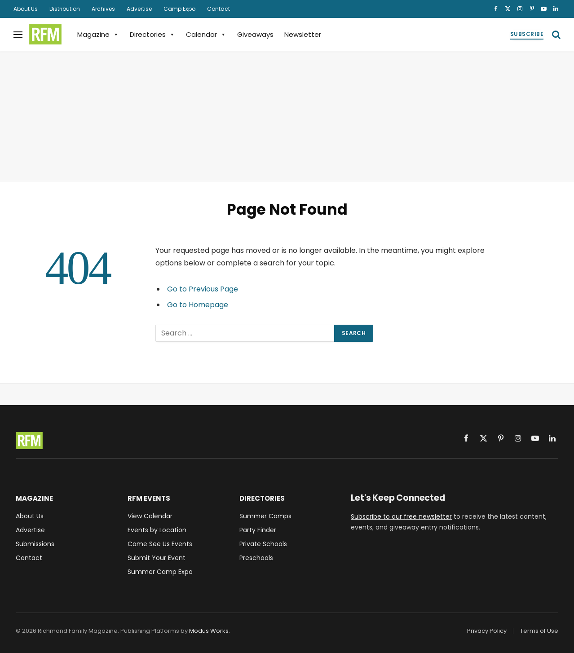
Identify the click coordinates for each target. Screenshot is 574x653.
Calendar (206, 34)
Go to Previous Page (202, 289)
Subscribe (526, 34)
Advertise (139, 9)
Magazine (98, 34)
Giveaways (255, 34)
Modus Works (209, 631)
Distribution (64, 9)
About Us (25, 9)
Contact (218, 9)
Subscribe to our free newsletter (401, 516)
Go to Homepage (197, 305)
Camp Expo (179, 9)
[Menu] (17, 34)
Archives (103, 9)
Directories (152, 34)
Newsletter (302, 34)
